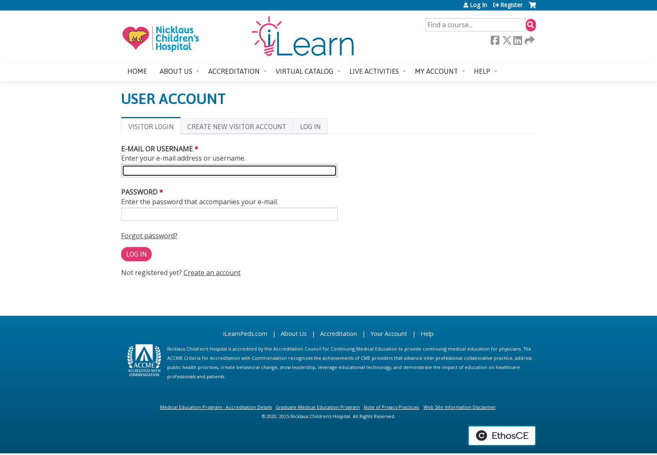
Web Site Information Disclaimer (460, 407)
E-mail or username (157, 148)
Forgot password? (149, 235)
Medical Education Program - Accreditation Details (216, 407)
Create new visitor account (236, 126)
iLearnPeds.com (245, 334)
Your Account (388, 334)
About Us (294, 334)
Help (482, 71)
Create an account (212, 272)
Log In (478, 5)
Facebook (495, 40)
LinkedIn (517, 40)
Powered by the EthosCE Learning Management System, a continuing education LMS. (502, 436)
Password (139, 192)
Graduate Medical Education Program (318, 407)
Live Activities (374, 71)
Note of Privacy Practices (391, 407)
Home (137, 71)
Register (511, 5)
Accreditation (234, 71)
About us (176, 71)
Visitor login (154, 128)
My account (436, 71)
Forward (529, 40)
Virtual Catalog (305, 71)
